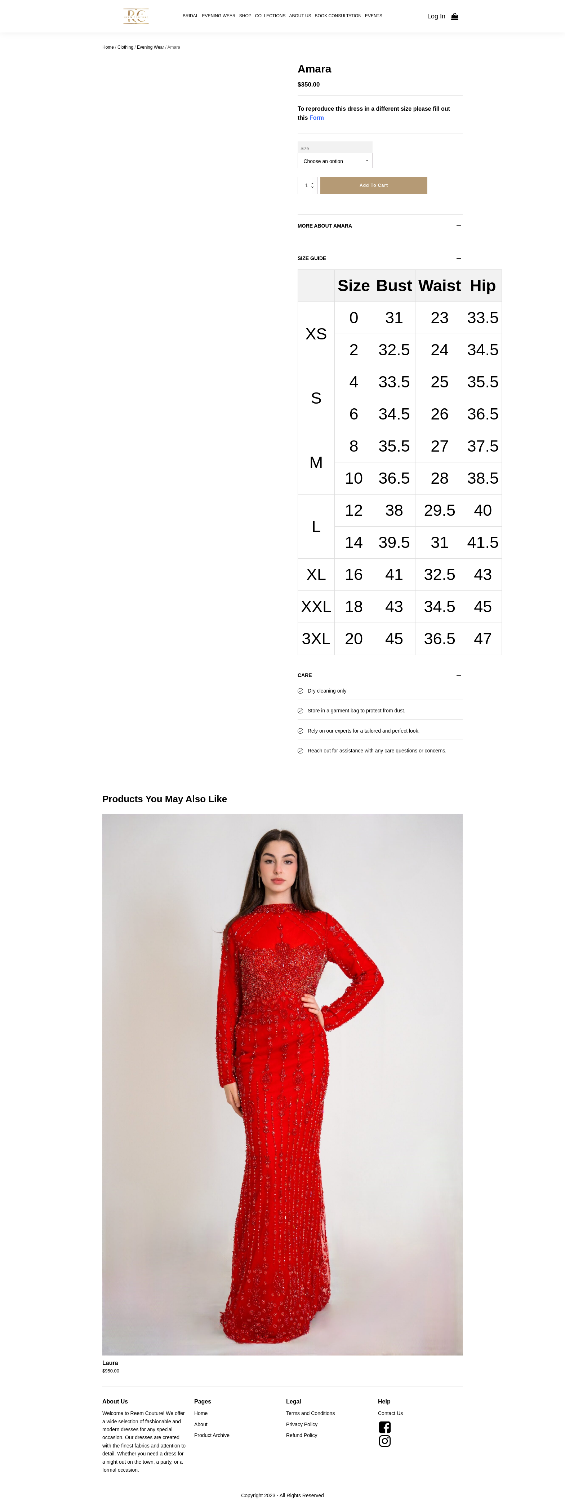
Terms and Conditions (310, 1413)
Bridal (190, 15)
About (201, 1424)
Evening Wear (218, 15)
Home (108, 47)
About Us (300, 15)
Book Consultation (338, 15)
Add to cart (374, 185)
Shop (245, 15)
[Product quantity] (308, 185)
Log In (436, 16)
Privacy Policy (301, 1424)
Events (373, 15)
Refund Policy (301, 1435)
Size (305, 148)
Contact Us (390, 1413)
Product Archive (212, 1435)
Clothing (125, 47)
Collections (270, 15)
